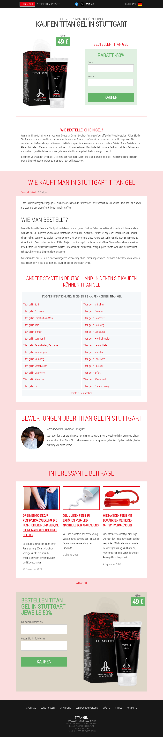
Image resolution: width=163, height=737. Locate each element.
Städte (106, 707)
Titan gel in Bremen (32, 331)
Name (90, 62)
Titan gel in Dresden (93, 311)
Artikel (118, 707)
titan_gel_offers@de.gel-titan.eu (81, 720)
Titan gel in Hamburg (93, 325)
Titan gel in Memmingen (35, 352)
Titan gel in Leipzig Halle (95, 345)
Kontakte (132, 707)
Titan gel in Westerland (94, 379)
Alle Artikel (81, 582)
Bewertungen (48, 707)
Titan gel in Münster (93, 352)
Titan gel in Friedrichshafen (96, 338)
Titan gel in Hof (30, 386)
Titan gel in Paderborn (94, 359)
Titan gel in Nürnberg (33, 359)
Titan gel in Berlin (31, 304)
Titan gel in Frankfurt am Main (38, 318)
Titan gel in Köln (31, 325)
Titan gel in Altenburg (33, 379)
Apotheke (31, 707)
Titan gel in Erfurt (92, 372)
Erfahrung (65, 707)
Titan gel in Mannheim (34, 372)
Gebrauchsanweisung (87, 707)
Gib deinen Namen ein (32, 622)
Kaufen (111, 97)
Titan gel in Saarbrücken (35, 365)
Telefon (91, 76)
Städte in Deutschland (81, 393)
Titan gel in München (93, 304)
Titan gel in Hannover (93, 318)
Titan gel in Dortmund (34, 338)
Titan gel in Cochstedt (94, 331)
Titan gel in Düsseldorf (34, 311)
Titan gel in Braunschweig (96, 386)
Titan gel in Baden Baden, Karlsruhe (40, 345)
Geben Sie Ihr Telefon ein (33, 638)
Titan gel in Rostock (93, 365)
